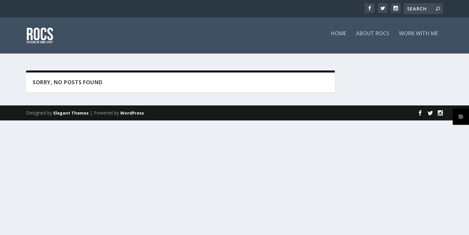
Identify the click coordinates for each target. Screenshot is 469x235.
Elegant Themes (71, 113)
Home (338, 38)
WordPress (132, 113)
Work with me (418, 38)
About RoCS (372, 38)
